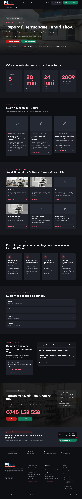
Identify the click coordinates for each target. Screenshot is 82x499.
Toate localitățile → (50, 481)
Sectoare (26, 2)
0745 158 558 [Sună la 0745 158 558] (23, 412)
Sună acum (11, 419)
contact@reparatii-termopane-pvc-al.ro (70, 476)
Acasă (7, 7)
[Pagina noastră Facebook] (6, 478)
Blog (38, 2)
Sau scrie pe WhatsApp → (68, 440)
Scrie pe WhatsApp (70, 2)
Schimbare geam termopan (34, 474)
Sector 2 (51, 468)
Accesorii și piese (31, 478)
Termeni (52, 494)
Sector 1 (47, 468)
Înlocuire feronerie (32, 470)
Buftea (46, 476)
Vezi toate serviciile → (33, 481)
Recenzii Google (66, 470)
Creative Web (73, 494)
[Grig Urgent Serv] (9, 3)
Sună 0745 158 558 (13, 41)
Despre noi (65, 465)
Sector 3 (56, 468)
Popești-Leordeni (49, 478)
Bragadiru (56, 478)
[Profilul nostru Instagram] (9, 478)
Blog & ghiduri (66, 468)
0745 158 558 (56, 2)
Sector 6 (56, 470)
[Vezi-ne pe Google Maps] (12, 478)
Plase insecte (31, 476)
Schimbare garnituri (32, 468)
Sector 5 (51, 470)
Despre (42, 2)
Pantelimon (51, 476)
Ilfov (33, 2)
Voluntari (47, 474)
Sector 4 (47, 470)
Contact (48, 2)
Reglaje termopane (32, 465)
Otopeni (52, 474)
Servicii (19, 2)
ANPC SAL (58, 494)
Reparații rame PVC (32, 472)
